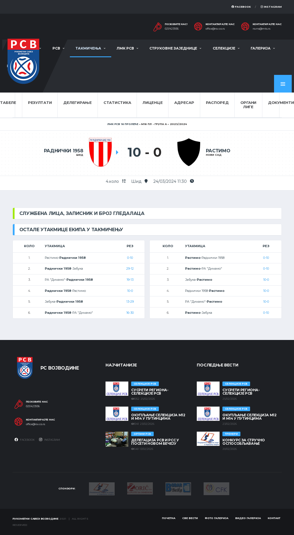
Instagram (271, 6)
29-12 (130, 268)
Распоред (217, 102)
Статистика (117, 102)
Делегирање (77, 102)
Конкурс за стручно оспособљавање (243, 442)
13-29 (130, 302)
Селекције (224, 48)
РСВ (56, 48)
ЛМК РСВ (125, 48)
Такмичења (88, 48)
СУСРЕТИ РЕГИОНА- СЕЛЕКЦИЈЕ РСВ (149, 391)
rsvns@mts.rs (261, 28)
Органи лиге (248, 104)
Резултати (40, 102)
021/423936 (172, 28)
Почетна (168, 518)
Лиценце (153, 102)
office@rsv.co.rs (215, 28)
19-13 (130, 280)
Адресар (184, 102)
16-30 (130, 313)
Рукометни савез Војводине (36, 518)
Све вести (190, 518)
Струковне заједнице (173, 48)
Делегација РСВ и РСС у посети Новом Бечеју (155, 442)
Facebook (241, 6)
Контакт (274, 518)
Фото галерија (216, 518)
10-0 (130, 291)
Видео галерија (248, 518)
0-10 (130, 258)
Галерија (261, 48)
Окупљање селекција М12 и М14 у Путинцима (158, 417)
